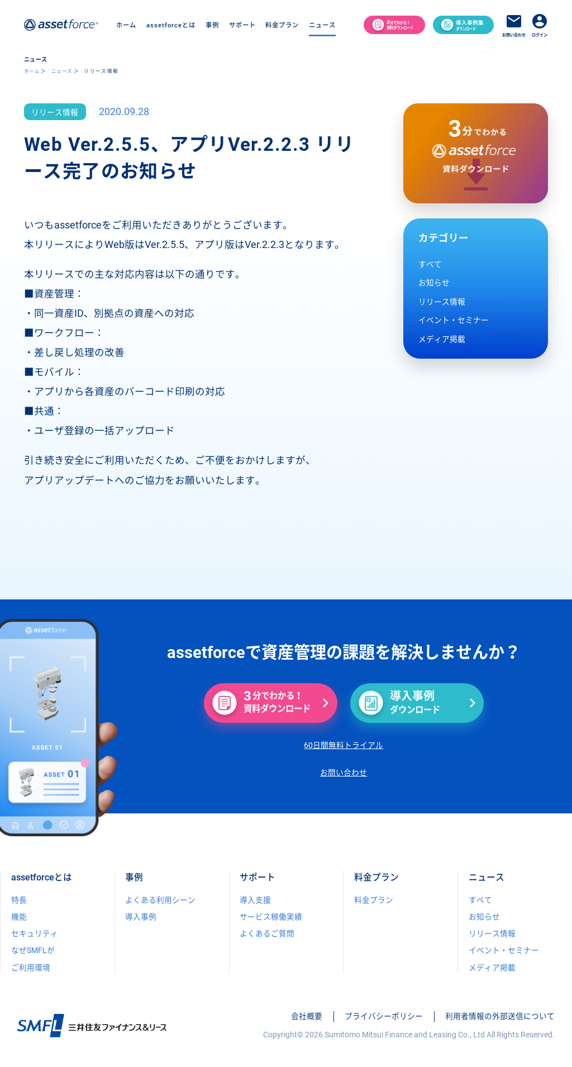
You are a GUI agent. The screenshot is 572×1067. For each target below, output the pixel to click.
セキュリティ (34, 933)
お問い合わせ (343, 772)
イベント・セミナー (453, 320)
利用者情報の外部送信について (500, 1016)
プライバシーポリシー (384, 1016)
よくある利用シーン (160, 899)
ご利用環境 (30, 967)
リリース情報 (441, 301)
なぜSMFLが (33, 950)
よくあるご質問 (267, 933)
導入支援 (255, 899)
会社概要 (306, 1016)
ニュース (62, 71)
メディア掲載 (441, 339)
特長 (19, 899)
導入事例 (140, 916)
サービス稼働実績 (271, 916)
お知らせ (434, 282)
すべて (430, 264)
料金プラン (282, 25)
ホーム (126, 25)
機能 (19, 916)
